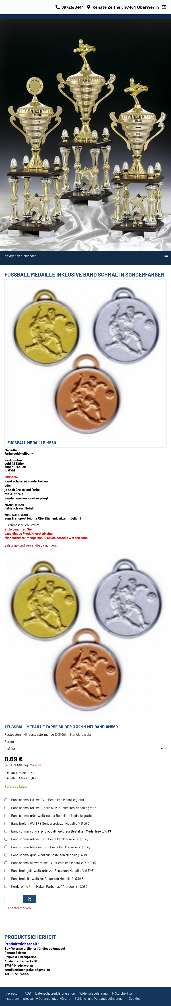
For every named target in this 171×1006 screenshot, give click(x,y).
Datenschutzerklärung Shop (55, 993)
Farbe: (9, 742)
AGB (28, 993)
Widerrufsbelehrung (93, 993)
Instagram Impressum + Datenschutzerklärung (37, 998)
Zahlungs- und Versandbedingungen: (30, 545)
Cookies (134, 998)
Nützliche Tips (122, 993)
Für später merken (17, 908)
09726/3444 (69, 7)
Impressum (12, 993)
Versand (35, 765)
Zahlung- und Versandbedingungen (99, 998)
